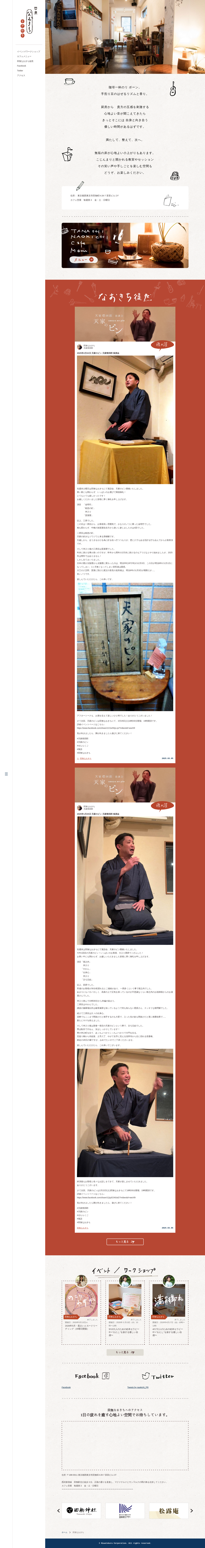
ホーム (64, 1532)
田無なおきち (29, 22)
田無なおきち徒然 (25, 61)
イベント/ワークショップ (28, 51)
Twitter (20, 70)
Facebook (21, 66)
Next (191, 1511)
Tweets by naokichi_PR (138, 1387)
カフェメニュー (24, 56)
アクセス (21, 75)
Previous (58, 1511)
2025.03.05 (167, 758)
